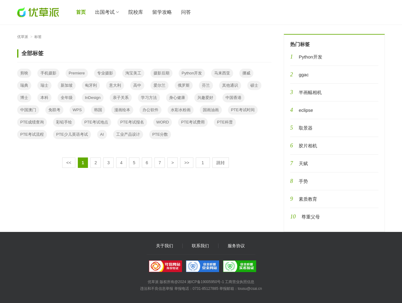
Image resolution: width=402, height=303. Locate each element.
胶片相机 (308, 145)
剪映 (24, 73)
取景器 (306, 128)
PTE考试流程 (32, 134)
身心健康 (177, 97)
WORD (162, 122)
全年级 (67, 97)
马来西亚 (222, 73)
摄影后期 (161, 73)
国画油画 (211, 110)
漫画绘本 (122, 110)
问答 (186, 12)
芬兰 (206, 85)
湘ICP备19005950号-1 (205, 282)
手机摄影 (48, 73)
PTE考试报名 (132, 122)
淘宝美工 (133, 73)
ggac (304, 74)
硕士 (254, 85)
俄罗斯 (184, 85)
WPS (77, 110)
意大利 (115, 85)
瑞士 (44, 85)
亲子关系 (121, 97)
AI (102, 134)
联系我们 (200, 246)
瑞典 (24, 85)
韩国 (98, 110)
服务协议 (236, 246)
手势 (303, 181)
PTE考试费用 (193, 122)
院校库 (135, 12)
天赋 (303, 163)
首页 (81, 12)
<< (68, 162)
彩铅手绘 (64, 122)
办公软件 (150, 110)
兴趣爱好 (205, 97)
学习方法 (149, 97)
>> (186, 162)
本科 (44, 97)
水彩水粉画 (181, 110)
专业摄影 (105, 73)
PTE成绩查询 (32, 122)
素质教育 (308, 199)
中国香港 (233, 97)
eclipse (306, 110)
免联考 (54, 110)
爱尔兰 (159, 85)
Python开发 (192, 73)
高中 (137, 85)
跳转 (220, 162)
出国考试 (105, 12)
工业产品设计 (128, 134)
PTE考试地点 (96, 122)
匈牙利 (91, 85)
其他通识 (230, 85)
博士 (24, 97)
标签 (38, 37)
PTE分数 (160, 134)
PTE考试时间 (243, 110)
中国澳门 (28, 110)
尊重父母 (311, 216)
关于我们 (164, 246)
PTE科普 (225, 122)
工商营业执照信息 (239, 282)
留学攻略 (162, 12)
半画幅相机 (310, 92)
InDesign (92, 97)
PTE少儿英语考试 (72, 134)
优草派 (22, 37)
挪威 (246, 73)
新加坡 (67, 85)
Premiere (77, 73)
